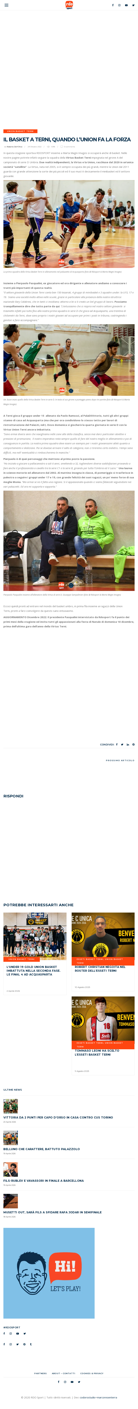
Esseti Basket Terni (90, 959)
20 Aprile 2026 (9, 1122)
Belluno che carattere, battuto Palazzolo (41, 1149)
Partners (40, 1373)
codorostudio (87, 1397)
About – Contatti (63, 1373)
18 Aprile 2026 (9, 1217)
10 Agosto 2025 (82, 987)
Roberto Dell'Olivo (14, 147)
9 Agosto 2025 (82, 1071)
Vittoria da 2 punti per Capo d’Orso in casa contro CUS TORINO (58, 1117)
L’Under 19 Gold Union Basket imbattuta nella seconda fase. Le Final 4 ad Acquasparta (33, 970)
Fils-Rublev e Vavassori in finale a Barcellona (43, 1180)
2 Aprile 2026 (13, 991)
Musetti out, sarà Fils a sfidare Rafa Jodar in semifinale (52, 1212)
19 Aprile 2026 (9, 1153)
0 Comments (69, 147)
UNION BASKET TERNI (20, 131)
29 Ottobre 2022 (35, 147)
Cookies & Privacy (92, 1373)
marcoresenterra (107, 1397)
